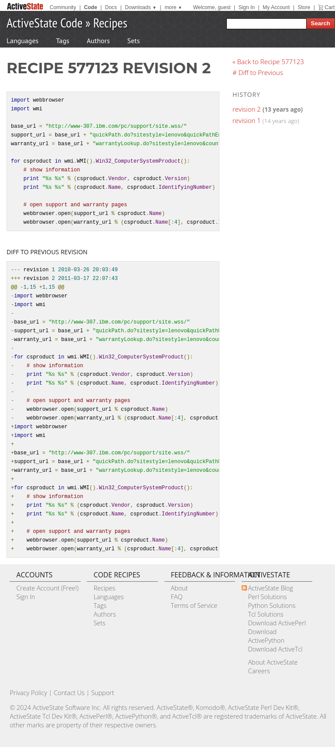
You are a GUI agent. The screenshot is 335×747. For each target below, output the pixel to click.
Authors (98, 40)
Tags (62, 40)
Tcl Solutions (266, 614)
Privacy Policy (28, 693)
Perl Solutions (267, 597)
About (179, 588)
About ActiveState (273, 662)
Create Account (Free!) (47, 588)
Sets (133, 40)
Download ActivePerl (277, 623)
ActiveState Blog (270, 588)
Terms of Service (194, 605)
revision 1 (246, 120)
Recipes (110, 22)
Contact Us (69, 693)
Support (102, 693)
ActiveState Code (44, 22)
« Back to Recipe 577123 (268, 61)
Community (63, 7)
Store (303, 7)
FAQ (177, 597)
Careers (259, 671)
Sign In (247, 7)
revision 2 (246, 109)
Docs (111, 7)
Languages (22, 40)
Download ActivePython (266, 636)
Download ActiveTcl (275, 649)
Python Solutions (272, 605)
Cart (330, 7)
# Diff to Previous (257, 72)
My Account (276, 7)
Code (90, 7)
